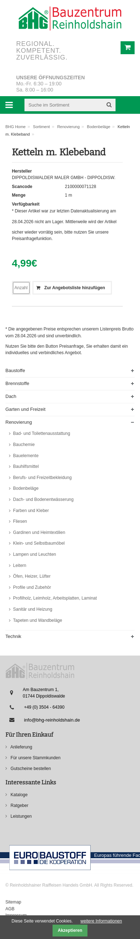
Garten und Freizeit (25, 409)
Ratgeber (18, 805)
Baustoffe (15, 370)
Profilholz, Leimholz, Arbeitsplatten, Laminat (54, 598)
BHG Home (15, 127)
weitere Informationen (101, 921)
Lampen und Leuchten (34, 554)
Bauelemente (25, 455)
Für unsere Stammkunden (34, 757)
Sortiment (41, 127)
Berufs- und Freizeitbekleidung (42, 477)
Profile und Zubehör (31, 587)
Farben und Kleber (30, 510)
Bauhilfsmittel (25, 466)
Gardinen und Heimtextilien (38, 532)
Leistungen (20, 816)
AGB (9, 908)
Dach (10, 396)
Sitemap (13, 902)
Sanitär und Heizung (32, 609)
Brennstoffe (17, 383)
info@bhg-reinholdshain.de (52, 720)
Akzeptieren (70, 930)
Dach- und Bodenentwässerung (42, 499)
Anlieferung (20, 747)
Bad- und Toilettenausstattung (41, 433)
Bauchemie (23, 444)
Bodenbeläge (98, 127)
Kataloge (18, 794)
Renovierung (68, 127)
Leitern (19, 565)
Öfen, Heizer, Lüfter (31, 576)
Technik (13, 636)
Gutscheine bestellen (30, 768)
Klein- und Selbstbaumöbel (38, 543)
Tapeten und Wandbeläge (37, 620)
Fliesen (19, 521)
